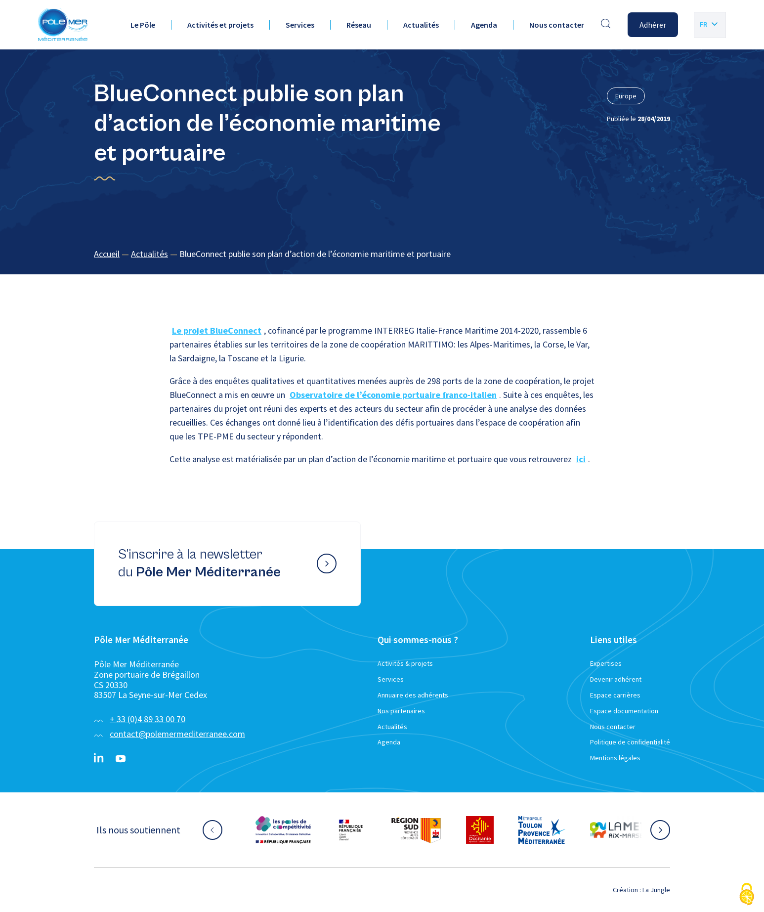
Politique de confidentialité (630, 742)
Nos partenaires (401, 710)
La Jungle (656, 889)
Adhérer (652, 25)
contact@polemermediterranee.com (177, 733)
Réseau (358, 25)
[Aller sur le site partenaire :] (283, 830)
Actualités (421, 25)
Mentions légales (615, 757)
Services (300, 25)
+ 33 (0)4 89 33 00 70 (147, 719)
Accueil (107, 254)
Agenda (484, 25)
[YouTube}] (121, 759)
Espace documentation (624, 710)
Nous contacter (556, 25)
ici (581, 459)
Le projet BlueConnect (216, 330)
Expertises (606, 663)
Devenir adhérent (615, 679)
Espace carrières (615, 695)
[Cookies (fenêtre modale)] (746, 895)
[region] (382, 254)
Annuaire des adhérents (413, 695)
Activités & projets (405, 663)
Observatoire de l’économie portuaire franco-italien (393, 394)
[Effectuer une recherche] (606, 25)
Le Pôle (142, 25)
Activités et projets (220, 25)
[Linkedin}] (99, 759)
